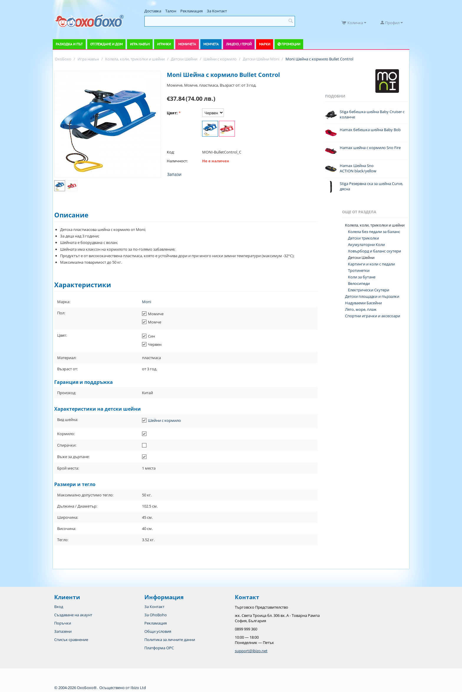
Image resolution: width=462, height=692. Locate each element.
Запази (174, 174)
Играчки (164, 44)
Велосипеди (359, 283)
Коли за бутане (361, 277)
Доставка (152, 11)
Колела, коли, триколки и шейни (375, 225)
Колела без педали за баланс (374, 231)
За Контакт (217, 11)
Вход (58, 606)
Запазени (63, 631)
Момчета (211, 44)
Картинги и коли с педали (371, 264)
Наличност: (177, 160)
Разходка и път (69, 44)
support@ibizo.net (251, 650)
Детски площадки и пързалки (372, 296)
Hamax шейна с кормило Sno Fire (370, 147)
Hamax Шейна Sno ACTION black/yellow (358, 168)
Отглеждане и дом (106, 44)
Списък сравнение (71, 639)
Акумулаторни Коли (366, 244)
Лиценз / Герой (239, 44)
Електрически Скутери (368, 290)
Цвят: (172, 112)
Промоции (290, 44)
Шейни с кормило (164, 420)
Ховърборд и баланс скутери (374, 251)
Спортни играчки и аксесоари (372, 315)
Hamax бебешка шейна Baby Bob (370, 129)
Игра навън (140, 44)
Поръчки (62, 623)
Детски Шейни (361, 257)
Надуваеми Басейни (363, 302)
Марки (264, 44)
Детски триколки (363, 238)
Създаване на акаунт (73, 614)
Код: (170, 152)
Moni (146, 301)
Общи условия (157, 631)
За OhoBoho (155, 614)
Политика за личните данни (169, 639)
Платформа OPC (159, 647)
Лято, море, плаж (361, 309)
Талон (170, 11)
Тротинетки (358, 270)
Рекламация (191, 11)
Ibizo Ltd (138, 687)
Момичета (187, 44)
